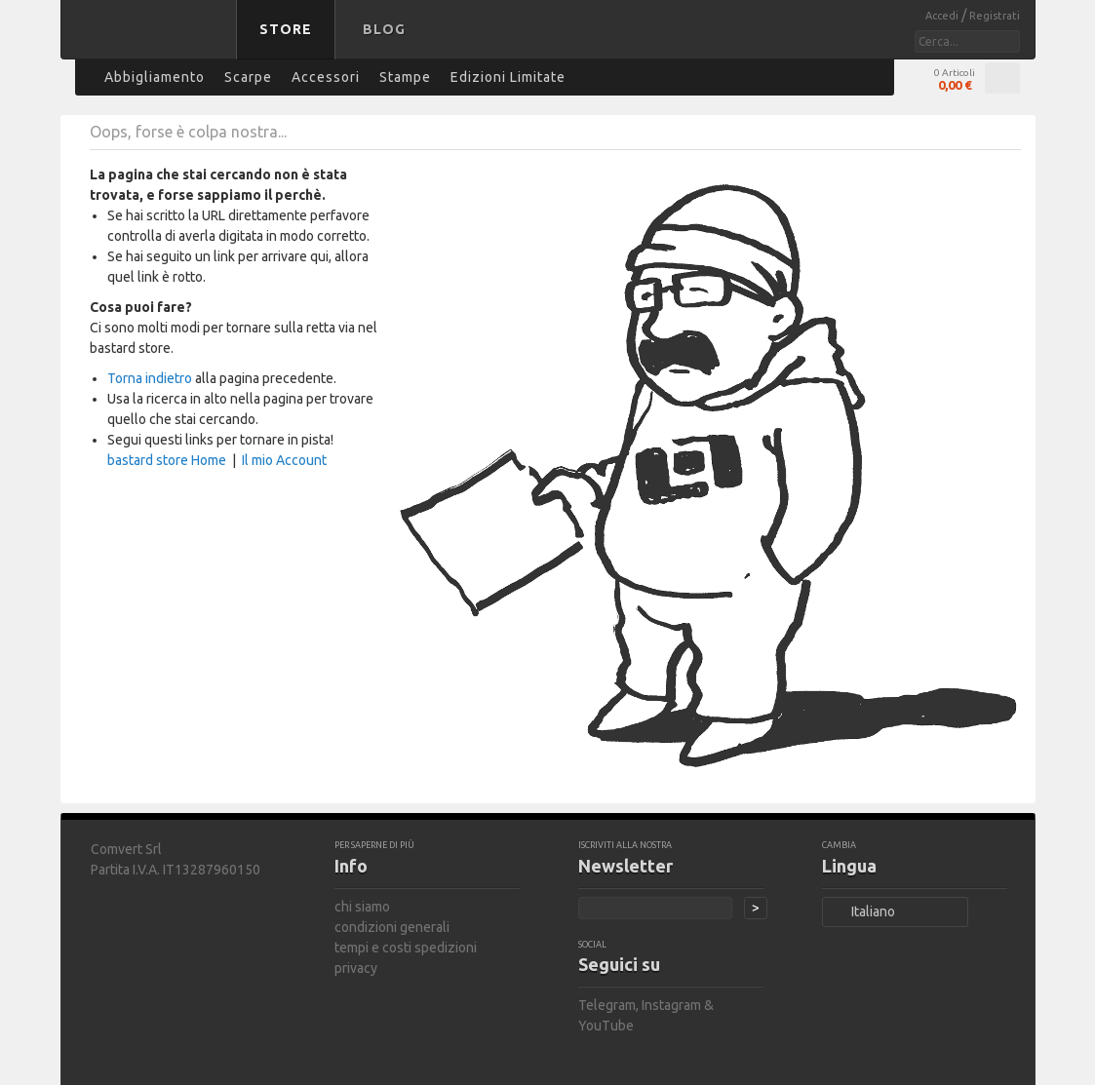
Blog (384, 29)
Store (285, 29)
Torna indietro (149, 378)
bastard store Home (166, 460)
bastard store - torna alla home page (152, 41)
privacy (355, 968)
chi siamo (362, 906)
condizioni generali (392, 927)
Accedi (943, 15)
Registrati (994, 15)
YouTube (606, 1025)
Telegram (607, 1005)
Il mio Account (284, 460)
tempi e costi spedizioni (405, 947)
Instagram (671, 1005)
